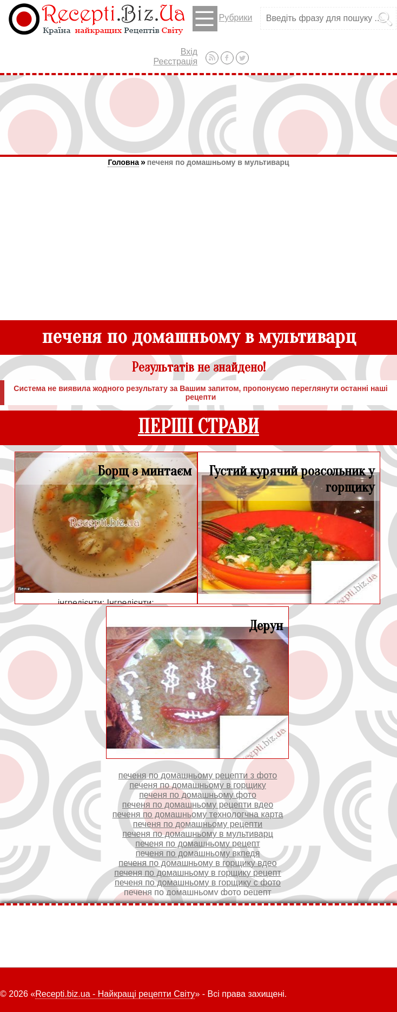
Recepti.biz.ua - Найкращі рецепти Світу (115, 993)
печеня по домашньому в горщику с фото (198, 882)
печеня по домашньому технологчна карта (198, 814)
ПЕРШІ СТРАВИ (198, 427)
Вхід (189, 51)
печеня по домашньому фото (197, 794)
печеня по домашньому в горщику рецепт (197, 872)
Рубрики (223, 18)
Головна (123, 162)
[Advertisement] (198, 114)
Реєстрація (176, 61)
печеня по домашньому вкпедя (198, 853)
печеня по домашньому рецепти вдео (197, 804)
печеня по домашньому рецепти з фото (197, 775)
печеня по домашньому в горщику (197, 785)
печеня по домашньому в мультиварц (218, 162)
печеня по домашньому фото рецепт (198, 892)
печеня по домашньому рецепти (198, 824)
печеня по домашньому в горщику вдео (197, 863)
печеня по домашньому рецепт (197, 843)
